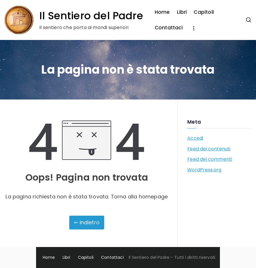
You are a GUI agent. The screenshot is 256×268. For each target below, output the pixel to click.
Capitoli (204, 12)
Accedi (195, 138)
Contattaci (169, 27)
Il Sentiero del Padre (91, 15)
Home (162, 12)
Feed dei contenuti (208, 149)
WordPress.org (204, 169)
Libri (182, 12)
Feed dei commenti (209, 159)
